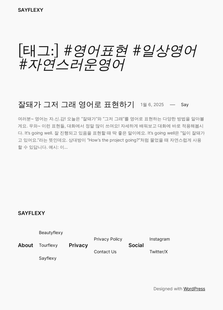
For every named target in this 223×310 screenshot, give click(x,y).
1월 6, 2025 (152, 104)
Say (185, 104)
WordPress (194, 288)
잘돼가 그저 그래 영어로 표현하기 (76, 104)
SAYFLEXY (30, 10)
